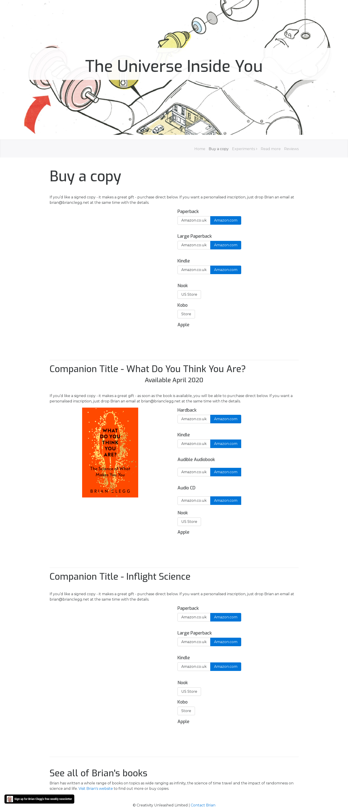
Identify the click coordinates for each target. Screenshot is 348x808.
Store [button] (186, 314)
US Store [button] (189, 294)
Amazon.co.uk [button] (194, 220)
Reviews (291, 149)
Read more (271, 149)
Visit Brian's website (96, 788)
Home (199, 149)
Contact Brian (203, 805)
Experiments (243, 149)
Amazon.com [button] (225, 220)
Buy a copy (219, 149)
